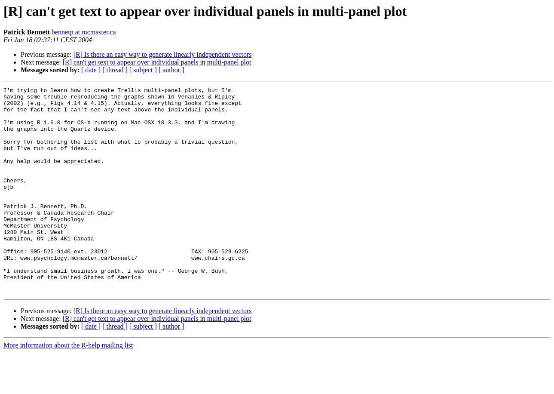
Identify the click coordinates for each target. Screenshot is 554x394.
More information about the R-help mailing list (68, 386)
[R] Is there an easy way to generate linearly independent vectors (162, 54)
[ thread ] (115, 70)
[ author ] (171, 70)
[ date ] (91, 70)
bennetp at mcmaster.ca (84, 32)
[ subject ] (143, 70)
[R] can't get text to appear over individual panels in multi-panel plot (157, 62)
